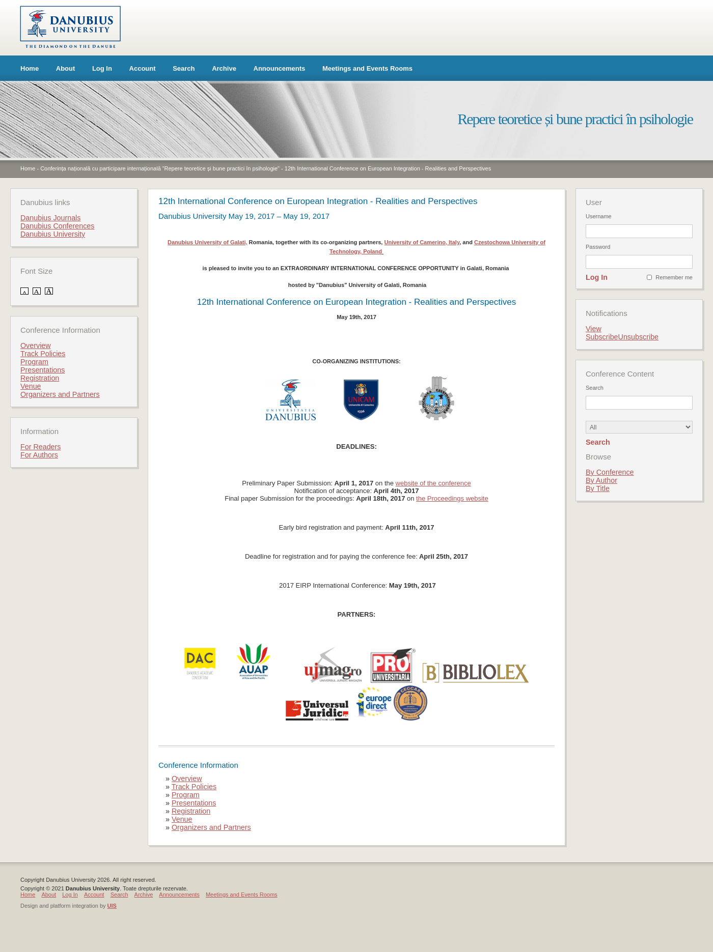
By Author (601, 480)
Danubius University (52, 234)
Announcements (280, 68)
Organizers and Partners (211, 827)
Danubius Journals (50, 218)
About (65, 68)
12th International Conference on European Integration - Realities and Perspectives (388, 168)
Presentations (194, 803)
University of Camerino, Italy (421, 242)
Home (29, 68)
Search (184, 68)
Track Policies (194, 787)
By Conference (610, 472)
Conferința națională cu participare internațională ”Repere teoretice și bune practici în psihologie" (160, 168)
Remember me (674, 277)
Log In (102, 68)
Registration (191, 811)
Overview (187, 778)
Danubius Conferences (57, 226)
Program (186, 795)
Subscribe (602, 337)
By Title (598, 488)
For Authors (39, 455)
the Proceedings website (452, 498)
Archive (224, 68)
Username (599, 216)
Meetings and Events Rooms (367, 68)
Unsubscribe (638, 337)
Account (142, 68)
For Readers (40, 447)
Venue (182, 819)
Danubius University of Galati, (207, 242)
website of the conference (433, 483)
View (593, 329)
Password (598, 247)
